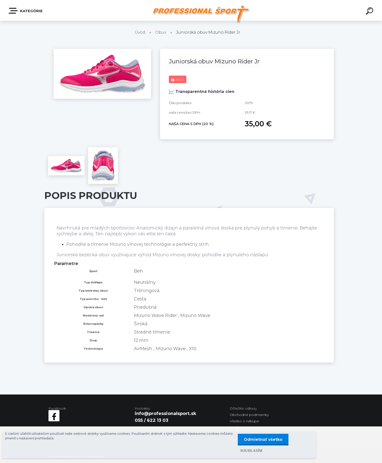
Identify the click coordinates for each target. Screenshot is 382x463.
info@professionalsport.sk (165, 413)
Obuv (160, 32)
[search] (370, 11)
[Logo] (201, 14)
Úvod (140, 32)
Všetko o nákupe (244, 421)
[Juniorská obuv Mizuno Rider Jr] (102, 51)
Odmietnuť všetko (263, 439)
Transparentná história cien (201, 91)
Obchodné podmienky (249, 415)
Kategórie (26, 11)
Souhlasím (251, 450)
